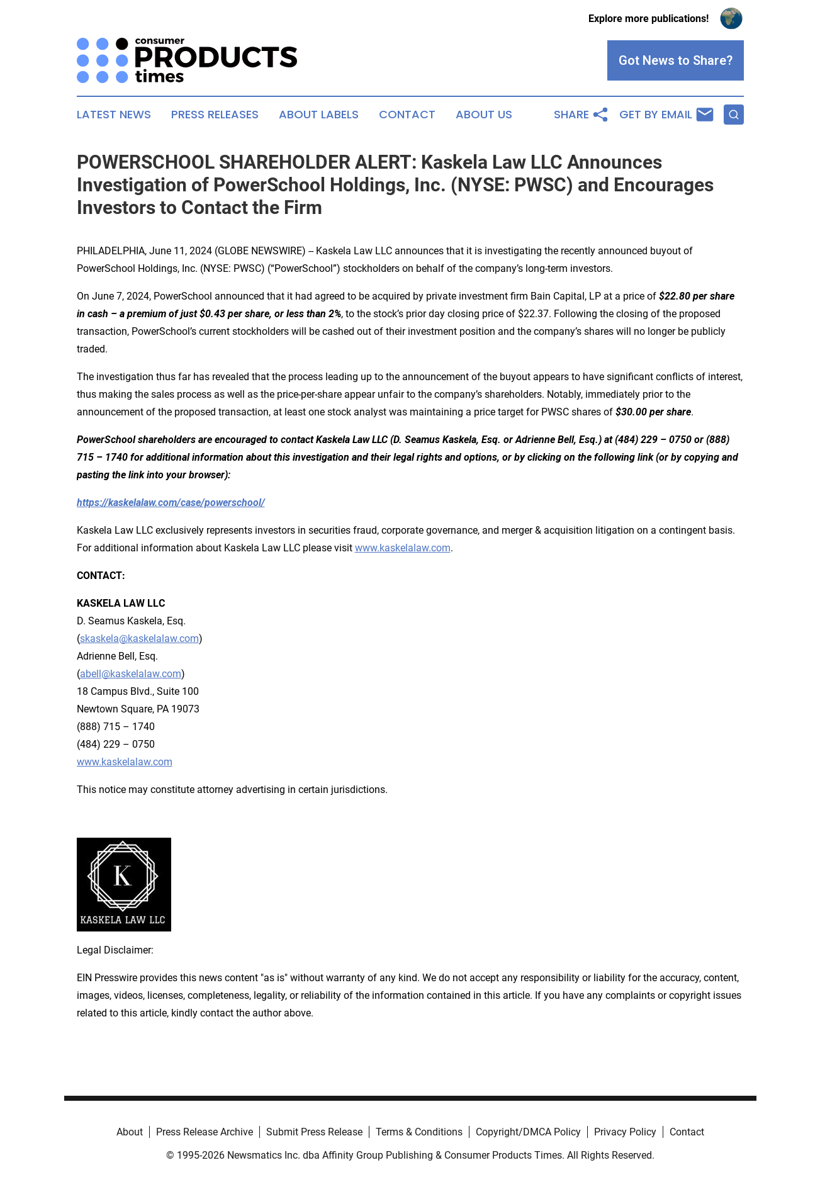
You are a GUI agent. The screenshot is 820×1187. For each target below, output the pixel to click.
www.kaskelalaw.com (403, 548)
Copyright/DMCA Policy (528, 1132)
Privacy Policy (625, 1132)
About (129, 1132)
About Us (484, 114)
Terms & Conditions (419, 1132)
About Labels (319, 114)
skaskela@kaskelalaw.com (139, 638)
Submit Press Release (314, 1132)
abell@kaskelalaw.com (130, 674)
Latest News (114, 114)
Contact (407, 114)
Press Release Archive (204, 1132)
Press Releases (215, 114)
